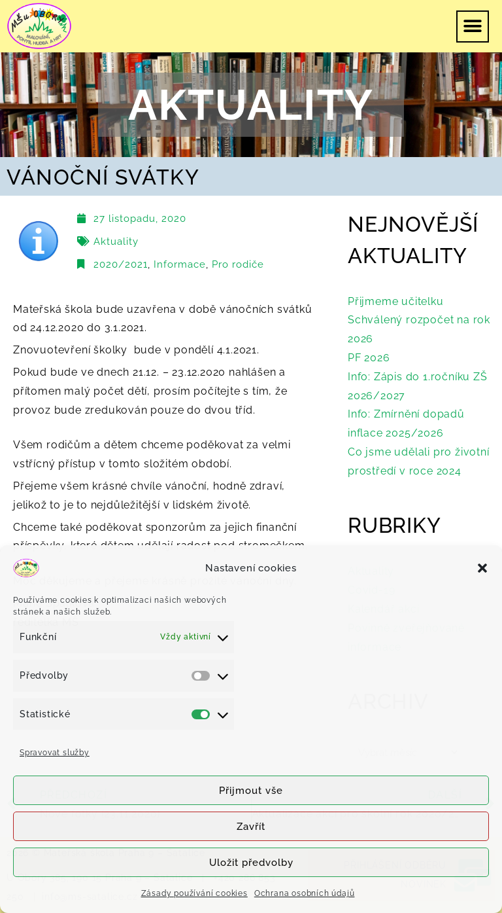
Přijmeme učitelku (396, 301)
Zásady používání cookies (194, 893)
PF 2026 (369, 357)
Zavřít (251, 826)
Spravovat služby (55, 752)
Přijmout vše (251, 791)
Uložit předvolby (251, 862)
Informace (180, 264)
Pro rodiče (238, 264)
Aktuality (116, 241)
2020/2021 (120, 264)
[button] (482, 568)
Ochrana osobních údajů (304, 893)
